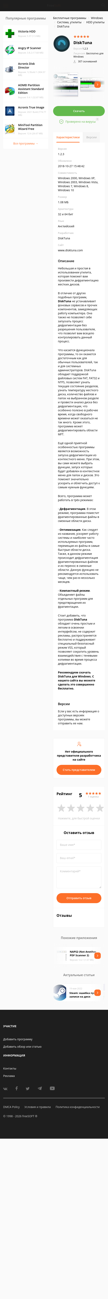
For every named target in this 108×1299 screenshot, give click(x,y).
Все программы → (25, 143)
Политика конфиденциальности (78, 1107)
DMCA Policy (11, 1107)
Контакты (9, 1068)
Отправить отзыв (79, 898)
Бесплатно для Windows (88, 55)
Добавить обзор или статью (22, 1046)
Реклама (9, 1076)
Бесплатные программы (69, 18)
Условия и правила (38, 1107)
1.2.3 (80, 48)
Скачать (79, 111)
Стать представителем (79, 770)
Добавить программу (17, 1039)
